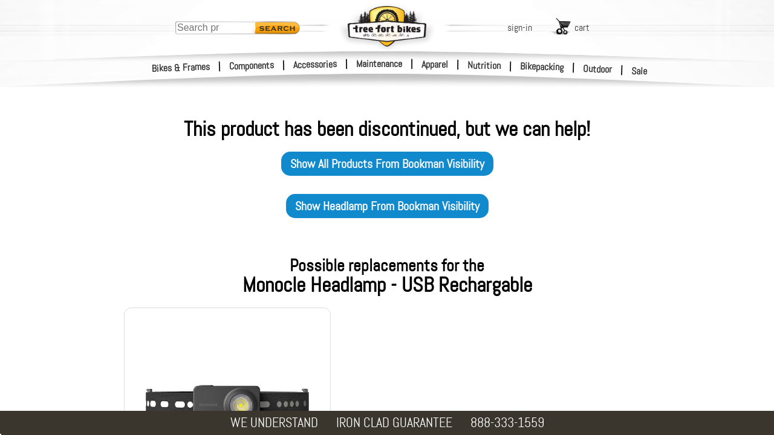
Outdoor (598, 69)
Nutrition (484, 65)
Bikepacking (542, 67)
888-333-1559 (507, 422)
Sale (639, 71)
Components (252, 65)
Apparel (434, 64)
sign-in (519, 27)
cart (582, 27)
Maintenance (379, 63)
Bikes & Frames (181, 67)
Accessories (315, 64)
